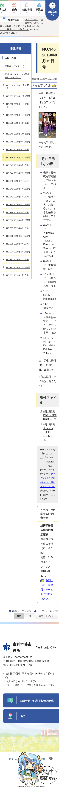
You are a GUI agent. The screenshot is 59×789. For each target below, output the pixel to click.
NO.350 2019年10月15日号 (17, 124)
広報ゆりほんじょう (15, 26)
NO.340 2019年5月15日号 (18, 204)
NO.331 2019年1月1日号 (17, 275)
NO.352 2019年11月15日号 (17, 105)
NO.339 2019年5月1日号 (17, 212)
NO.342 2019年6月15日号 (18, 189)
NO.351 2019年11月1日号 (18, 115)
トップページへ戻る (47, 611)
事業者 (39, 9)
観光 (14, 9)
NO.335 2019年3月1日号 (17, 244)
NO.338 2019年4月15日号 (18, 220)
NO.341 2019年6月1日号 (17, 197)
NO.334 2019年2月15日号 (18, 252)
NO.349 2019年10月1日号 (18, 134)
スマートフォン (46, 616)
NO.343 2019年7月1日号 (17, 181)
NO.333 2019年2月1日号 (17, 259)
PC (29, 616)
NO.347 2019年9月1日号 (17, 149)
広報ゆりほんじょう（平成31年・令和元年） (17, 76)
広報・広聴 (10, 58)
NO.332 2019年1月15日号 (18, 267)
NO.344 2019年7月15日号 (18, 173)
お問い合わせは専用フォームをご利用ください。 (46, 589)
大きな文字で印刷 (40, 85)
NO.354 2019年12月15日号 (17, 87)
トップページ (31, 19)
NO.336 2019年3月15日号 (18, 236)
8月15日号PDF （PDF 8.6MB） (49, 415)
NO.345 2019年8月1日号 (17, 165)
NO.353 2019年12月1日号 (18, 96)
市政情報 (27, 9)
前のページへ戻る (21, 611)
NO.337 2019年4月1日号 (17, 228)
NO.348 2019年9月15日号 (18, 142)
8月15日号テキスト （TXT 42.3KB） (49, 432)
